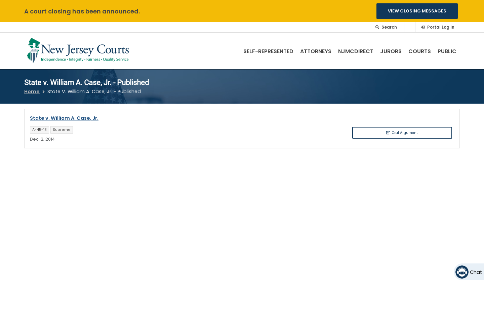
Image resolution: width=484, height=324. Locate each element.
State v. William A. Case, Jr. (64, 118)
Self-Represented (268, 51)
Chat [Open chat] (476, 272)
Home (32, 91)
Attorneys (315, 51)
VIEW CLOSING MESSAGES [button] (417, 11)
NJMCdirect (355, 51)
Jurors (391, 51)
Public (447, 51)
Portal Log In (440, 27)
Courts (419, 51)
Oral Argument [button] (402, 132)
